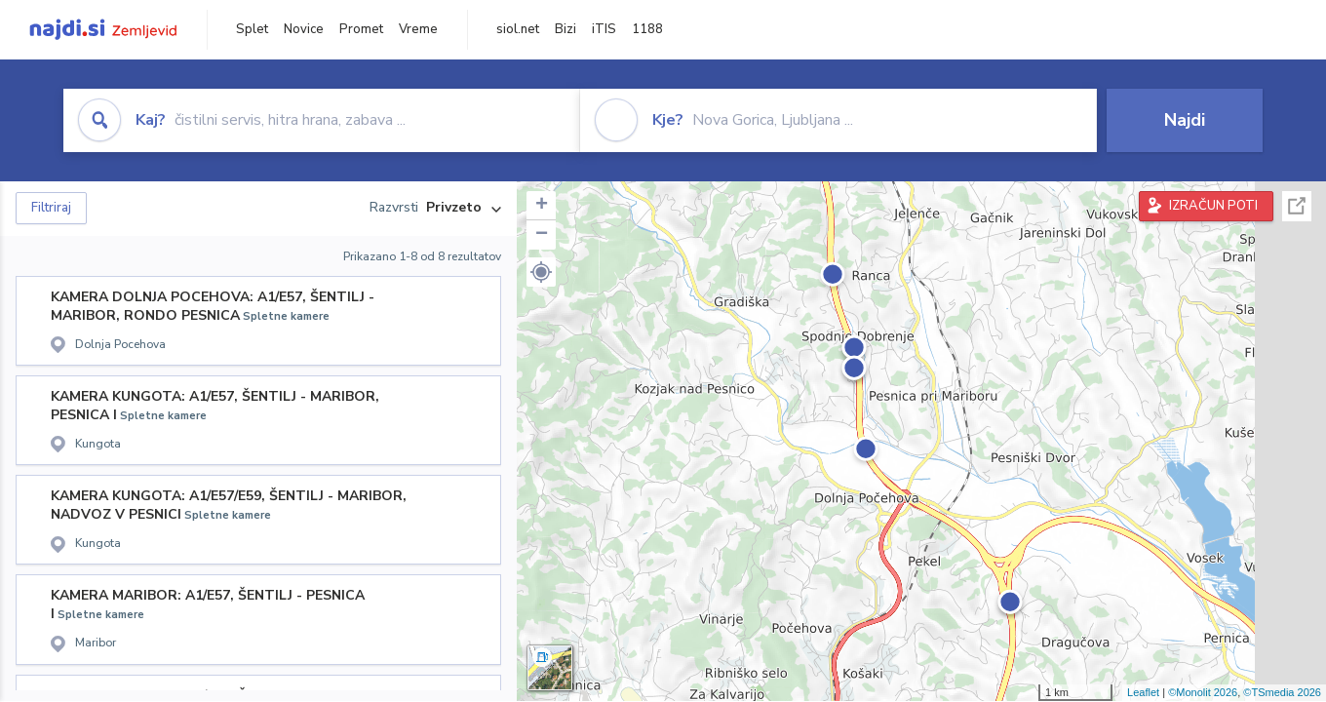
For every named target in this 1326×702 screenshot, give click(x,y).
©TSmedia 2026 (1282, 692)
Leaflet (1143, 692)
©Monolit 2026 (1202, 692)
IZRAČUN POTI (1213, 205)
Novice (304, 29)
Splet (252, 29)
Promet (361, 29)
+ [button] (541, 205)
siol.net (517, 29)
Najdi (1184, 120)
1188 (647, 29)
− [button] (541, 235)
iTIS (604, 29)
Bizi (565, 29)
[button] (541, 272)
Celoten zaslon (1296, 206)
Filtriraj (51, 207)
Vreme (418, 29)
